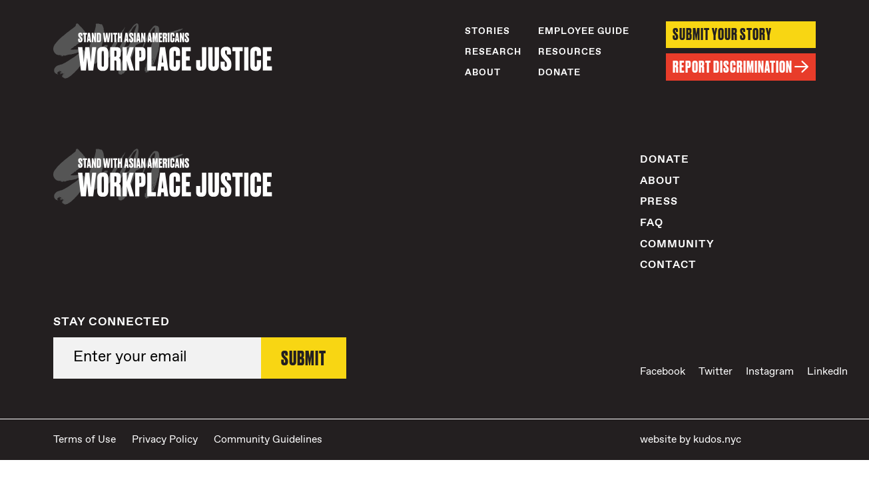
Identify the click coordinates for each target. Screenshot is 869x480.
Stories (487, 31)
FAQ (651, 223)
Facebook (662, 372)
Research (493, 52)
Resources (570, 52)
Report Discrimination (741, 67)
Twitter (715, 372)
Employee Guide (583, 31)
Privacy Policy (165, 440)
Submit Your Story (722, 34)
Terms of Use (84, 440)
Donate (559, 73)
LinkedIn (827, 372)
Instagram (770, 372)
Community (677, 244)
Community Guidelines (268, 440)
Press (659, 202)
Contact (668, 265)
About (483, 73)
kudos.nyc (717, 440)
